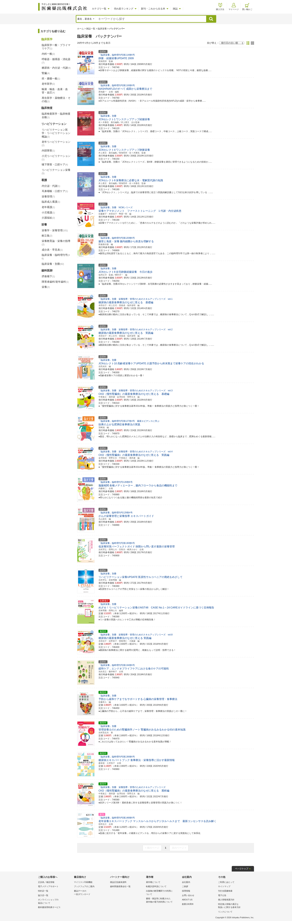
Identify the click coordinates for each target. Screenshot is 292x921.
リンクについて (225, 912)
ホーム (80, 28)
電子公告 (222, 895)
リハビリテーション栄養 (56, 171)
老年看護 (48, 207)
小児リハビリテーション (56, 157)
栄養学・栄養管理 (55, 230)
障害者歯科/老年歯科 (55, 281)
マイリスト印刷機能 (83, 882)
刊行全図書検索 (225, 891)
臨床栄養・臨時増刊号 (56, 256)
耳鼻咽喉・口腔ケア (55, 191)
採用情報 (186, 891)
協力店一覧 (43, 895)
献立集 (47, 235)
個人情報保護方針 (226, 899)
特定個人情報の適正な (235, 906)
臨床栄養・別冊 (53, 263)
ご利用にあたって (226, 882)
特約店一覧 (43, 891)
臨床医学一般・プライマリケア (56, 47)
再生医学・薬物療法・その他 (56, 99)
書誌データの (91, 893)
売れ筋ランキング (123, 8)
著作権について (153, 882)
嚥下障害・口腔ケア (55, 164)
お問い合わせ (188, 895)
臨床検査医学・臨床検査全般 (56, 115)
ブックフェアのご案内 (84, 886)
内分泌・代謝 (51, 185)
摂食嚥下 (48, 276)
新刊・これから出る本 (153, 8)
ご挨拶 (185, 886)
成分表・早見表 (52, 249)
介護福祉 (48, 217)
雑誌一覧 (90, 28)
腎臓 (46, 73)
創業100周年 (187, 904)
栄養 (46, 286)
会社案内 (186, 882)
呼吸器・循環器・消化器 (56, 61)
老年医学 (48, 83)
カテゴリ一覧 (99, 8)
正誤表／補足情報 (46, 882)
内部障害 (48, 150)
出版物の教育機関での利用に (163, 893)
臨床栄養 (102, 28)
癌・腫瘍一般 (51, 78)
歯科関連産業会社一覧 (120, 886)
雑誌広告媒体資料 (118, 882)
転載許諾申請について (156, 886)
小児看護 (48, 212)
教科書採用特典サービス (49, 907)
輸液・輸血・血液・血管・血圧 (55, 91)
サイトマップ (224, 886)
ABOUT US (187, 899)
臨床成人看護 (51, 201)
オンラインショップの (55, 901)
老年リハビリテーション (56, 143)
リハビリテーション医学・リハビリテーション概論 (56, 133)
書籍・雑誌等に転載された (163, 900)
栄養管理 (48, 196)
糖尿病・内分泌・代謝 (56, 67)
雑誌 (175, 8)
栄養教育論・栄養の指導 (56, 242)
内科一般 (48, 53)
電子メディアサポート (48, 886)
